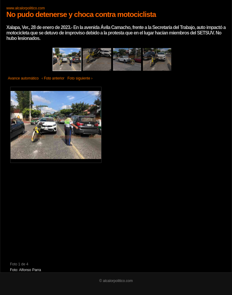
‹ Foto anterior (53, 78)
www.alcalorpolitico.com (25, 8)
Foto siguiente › (79, 78)
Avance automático (23, 78)
